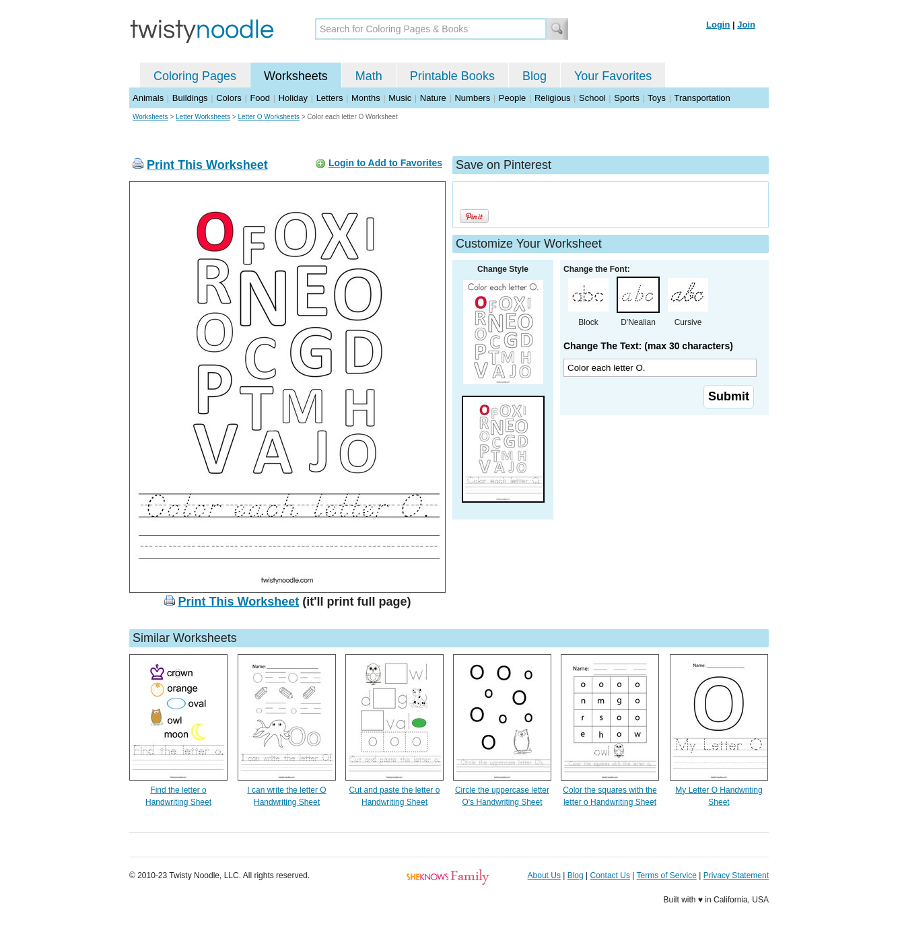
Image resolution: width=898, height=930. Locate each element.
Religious (552, 98)
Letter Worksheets (203, 116)
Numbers (472, 98)
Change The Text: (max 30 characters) (648, 346)
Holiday (293, 98)
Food (260, 98)
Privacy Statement (736, 875)
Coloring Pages (194, 76)
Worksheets (296, 76)
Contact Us (610, 875)
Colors (229, 98)
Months (365, 98)
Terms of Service (666, 875)
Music (399, 98)
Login (718, 25)
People (512, 98)
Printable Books (452, 76)
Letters (329, 98)
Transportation (702, 98)
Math (368, 76)
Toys (657, 98)
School (592, 98)
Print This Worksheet (207, 165)
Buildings (190, 98)
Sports (627, 98)
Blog (534, 76)
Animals (148, 98)
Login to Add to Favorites (385, 162)
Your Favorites (613, 76)
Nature (433, 98)
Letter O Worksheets (269, 116)
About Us (544, 875)
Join (746, 25)
